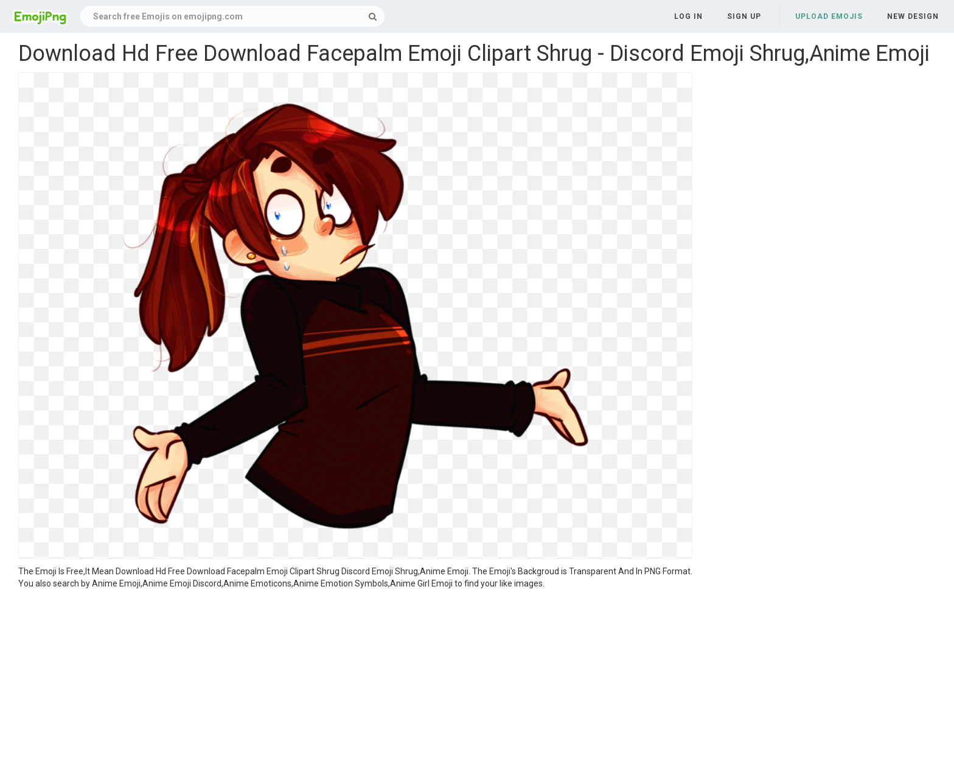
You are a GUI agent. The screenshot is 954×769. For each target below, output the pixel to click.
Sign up (744, 16)
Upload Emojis (829, 16)
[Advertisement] (355, 681)
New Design (913, 16)
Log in (688, 16)
